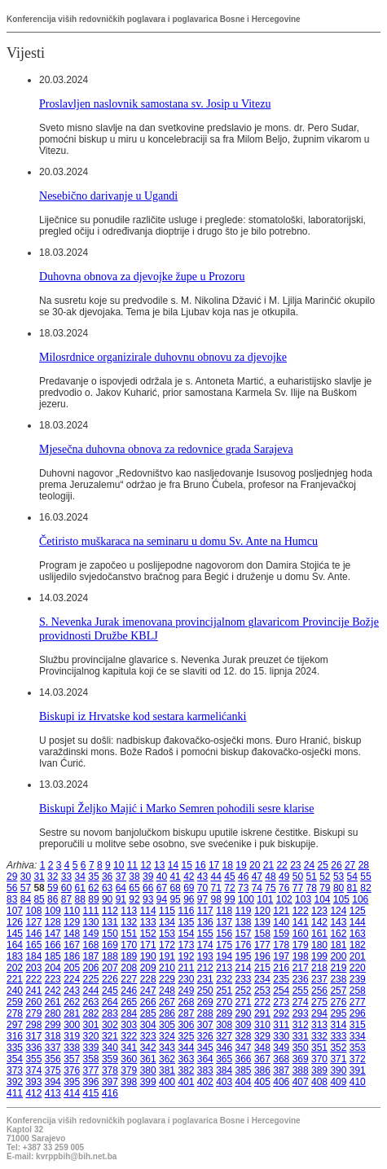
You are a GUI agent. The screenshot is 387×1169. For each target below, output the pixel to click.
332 (319, 1036)
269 (205, 1002)
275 (319, 1002)
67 (161, 888)
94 (161, 899)
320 (91, 1036)
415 (91, 1093)
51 (311, 876)
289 (224, 1013)
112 (110, 910)
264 (110, 1002)
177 (262, 945)
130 (91, 922)
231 (205, 979)
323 (148, 1036)
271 (243, 1002)
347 (243, 1047)
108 (33, 910)
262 (72, 1002)
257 (338, 990)
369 (300, 1059)
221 (15, 979)
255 (300, 990)
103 (303, 899)
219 (338, 967)
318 (53, 1036)
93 (148, 899)
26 (336, 865)
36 (107, 876)
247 (148, 990)
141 (300, 922)
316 (15, 1036)
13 (159, 865)
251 (224, 990)
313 (319, 1025)
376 (72, 1070)
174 (205, 945)
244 (91, 990)
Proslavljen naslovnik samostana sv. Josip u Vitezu (154, 103)
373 (15, 1070)
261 (53, 1002)
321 (110, 1036)
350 (300, 1047)
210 (167, 967)
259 (15, 1002)
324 (167, 1036)
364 (205, 1059)
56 (12, 888)
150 (110, 933)
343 (167, 1047)
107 (15, 910)
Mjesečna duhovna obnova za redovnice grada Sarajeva (166, 448)
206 (91, 967)
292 (281, 1013)
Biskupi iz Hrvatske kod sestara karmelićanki (142, 716)
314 (338, 1025)
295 (338, 1013)
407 (300, 1082)
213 (224, 967)
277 (358, 1002)
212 (205, 967)
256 (319, 990)
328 (243, 1036)
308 (224, 1025)
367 (262, 1059)
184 (33, 956)
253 (262, 990)
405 (262, 1082)
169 (110, 945)
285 (148, 1013)
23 (295, 865)
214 (243, 967)
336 (33, 1047)
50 (297, 876)
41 (174, 876)
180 (319, 945)
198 (300, 956)
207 (110, 967)
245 (110, 990)
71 (216, 888)
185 (53, 956)
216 (281, 967)
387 (281, 1070)
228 (148, 979)
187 (91, 956)
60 (66, 888)
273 (281, 1002)
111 (91, 910)
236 (300, 979)
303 (129, 1025)
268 (186, 1002)
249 (186, 990)
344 (186, 1047)
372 (358, 1059)
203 (33, 967)
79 (324, 888)
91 (121, 899)
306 (186, 1025)
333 (338, 1036)
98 (216, 899)
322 (129, 1036)
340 (110, 1047)
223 (53, 979)
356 (53, 1059)
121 (281, 910)
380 (148, 1070)
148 (72, 933)
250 (205, 990)
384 (224, 1070)
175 (224, 945)
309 (243, 1025)
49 (284, 876)
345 (205, 1047)
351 (319, 1047)
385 (243, 1070)
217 (300, 967)
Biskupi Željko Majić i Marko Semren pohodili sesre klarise (176, 808)
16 (200, 865)
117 (205, 910)
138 (243, 922)
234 (262, 979)
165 (33, 945)
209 (148, 967)
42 (188, 876)
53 (338, 876)
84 (25, 899)
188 (110, 956)
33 (66, 876)
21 (268, 865)
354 (15, 1059)
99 (229, 899)
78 (311, 888)
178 (281, 945)
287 (186, 1013)
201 (358, 956)
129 (72, 922)
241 (33, 990)
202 (15, 967)
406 (281, 1082)
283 (110, 1013)
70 (202, 888)
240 (15, 990)
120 (262, 910)
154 (186, 933)
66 (148, 888)
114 (148, 910)
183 (15, 956)
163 (358, 933)
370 (319, 1059)
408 (319, 1082)
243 (72, 990)
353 (358, 1047)
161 (319, 933)
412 (33, 1093)
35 (93, 876)
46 (243, 876)
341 (129, 1047)
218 (319, 967)
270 (224, 1002)
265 (129, 1002)
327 (224, 1036)
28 (363, 865)
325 (186, 1036)
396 (91, 1082)
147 (53, 933)
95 (174, 899)
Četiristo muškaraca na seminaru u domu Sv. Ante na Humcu (178, 540)
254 (281, 990)
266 (148, 1002)
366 (243, 1059)
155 (205, 933)
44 (216, 876)
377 (91, 1070)
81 (352, 888)
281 (72, 1013)
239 (358, 979)
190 (148, 956)
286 (167, 1013)
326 (205, 1036)
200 (338, 956)
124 (338, 910)
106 (360, 899)
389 (319, 1070)
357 (72, 1059)
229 (167, 979)
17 (214, 865)
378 (110, 1070)
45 (229, 876)
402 (205, 1082)
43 (202, 876)
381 (167, 1070)
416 (110, 1093)
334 (358, 1036)
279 (33, 1013)
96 (188, 899)
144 (358, 922)
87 (66, 899)
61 (80, 888)
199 (319, 956)
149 (91, 933)
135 (186, 922)
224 (72, 979)
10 (118, 865)
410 (358, 1082)
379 (129, 1070)
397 (110, 1082)
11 (132, 865)
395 (72, 1082)
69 (188, 888)
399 (148, 1082)
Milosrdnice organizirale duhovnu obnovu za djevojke (163, 356)
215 (262, 967)
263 (91, 1002)
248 (167, 990)
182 (358, 945)
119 (243, 910)
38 (134, 876)
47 (257, 876)
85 (38, 899)
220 (358, 967)
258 (358, 990)
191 (167, 956)
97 (202, 899)
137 (224, 922)
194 (224, 956)
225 (91, 979)
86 (52, 899)
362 (167, 1059)
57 (25, 888)
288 (205, 1013)
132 (129, 922)
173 (186, 945)
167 (72, 945)
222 (33, 979)
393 (33, 1082)
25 (323, 865)
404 (243, 1082)
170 (129, 945)
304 (148, 1025)
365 (224, 1059)
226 (110, 979)
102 (284, 899)
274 (300, 1002)
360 (129, 1059)
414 (72, 1093)
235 (281, 979)
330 (281, 1036)
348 (262, 1047)
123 (319, 910)
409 (338, 1082)
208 (129, 967)
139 (262, 922)
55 (365, 876)
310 (262, 1025)
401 (186, 1082)
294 (319, 1013)
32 (52, 876)
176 (243, 945)
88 (80, 899)
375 (53, 1070)
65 (134, 888)
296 (358, 1013)
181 (338, 945)
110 (72, 910)
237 (319, 979)
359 (110, 1059)
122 (300, 910)
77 (297, 888)
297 (15, 1025)
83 (12, 899)
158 (262, 933)
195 (243, 956)
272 (262, 1002)
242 (53, 990)
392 (15, 1082)
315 (358, 1025)
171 (148, 945)
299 (53, 1025)
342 (148, 1047)
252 (243, 990)
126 (15, 922)
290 (243, 1013)
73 (243, 888)
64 (121, 888)
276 (338, 1002)
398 (129, 1082)
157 (243, 933)
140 (281, 922)
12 (145, 865)
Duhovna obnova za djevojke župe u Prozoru (142, 276)
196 (262, 956)
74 (257, 888)
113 (129, 910)
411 (15, 1093)
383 (205, 1070)
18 (227, 865)
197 (281, 956)
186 (72, 956)
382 (186, 1070)
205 (72, 967)
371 (338, 1059)
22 (281, 865)
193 (205, 956)
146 (33, 933)
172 (167, 945)
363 (186, 1059)
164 (15, 945)
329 (262, 1036)
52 (324, 876)
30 (25, 876)
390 (338, 1070)
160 (300, 933)
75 (270, 888)
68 (174, 888)
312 (300, 1025)
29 (12, 876)
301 (91, 1025)
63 (107, 888)
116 (186, 910)
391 (358, 1070)
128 (53, 922)
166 (53, 945)
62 (93, 888)
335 (15, 1047)
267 (167, 1002)
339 (91, 1047)
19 (240, 865)
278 (15, 1013)
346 (224, 1047)
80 (338, 888)
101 (265, 899)
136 (205, 922)
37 (121, 876)
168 (91, 945)
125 (358, 910)
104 (322, 899)
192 (186, 956)
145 (15, 933)
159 (281, 933)
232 (224, 979)
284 (129, 1013)
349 (281, 1047)
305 (167, 1025)
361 (148, 1059)
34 (80, 876)
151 (129, 933)
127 (33, 922)
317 (33, 1036)
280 (53, 1013)
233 (243, 979)
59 (52, 888)
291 (262, 1013)
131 (110, 922)
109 (53, 910)
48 (270, 876)
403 (224, 1082)
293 (300, 1013)
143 (338, 922)
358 (91, 1059)
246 (129, 990)
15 (187, 865)
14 (173, 865)
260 (33, 1002)
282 (91, 1013)
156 (224, 933)
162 (338, 933)
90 (107, 899)
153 (167, 933)
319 (72, 1036)
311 (281, 1025)
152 (148, 933)
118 (224, 910)
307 (205, 1025)
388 (300, 1070)
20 (254, 865)
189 (129, 956)
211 (186, 967)
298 (33, 1025)
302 (110, 1025)
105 (341, 899)
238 (338, 979)
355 (33, 1059)
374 (33, 1070)
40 (161, 876)
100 (246, 899)
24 (309, 865)
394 (53, 1082)
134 (167, 922)
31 (38, 876)
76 (284, 888)
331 (300, 1036)
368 (281, 1059)
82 (365, 888)
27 (350, 865)
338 (72, 1047)
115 (167, 910)
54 (352, 876)
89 (93, 899)
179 (300, 945)
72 (229, 888)
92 (134, 899)
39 (148, 876)
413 (53, 1093)
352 (338, 1047)
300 (72, 1025)
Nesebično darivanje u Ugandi (108, 195)
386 (262, 1070)
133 (148, 922)
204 (53, 967)
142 (319, 922)
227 (129, 979)
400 (167, 1082)
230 (186, 979)
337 (53, 1047)
